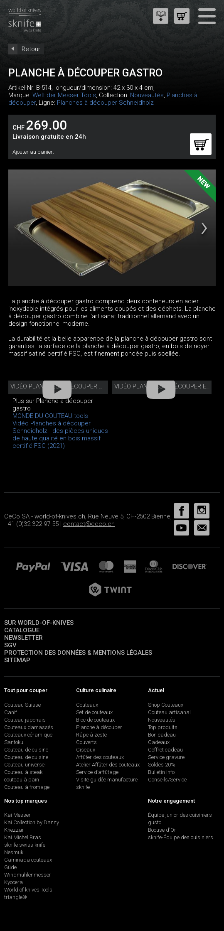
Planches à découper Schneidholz (105, 102)
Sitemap (17, 660)
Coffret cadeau (165, 750)
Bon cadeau (162, 735)
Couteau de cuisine (26, 750)
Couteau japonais (25, 720)
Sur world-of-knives (39, 622)
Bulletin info (161, 772)
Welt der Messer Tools (64, 95)
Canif (10, 712)
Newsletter (23, 637)
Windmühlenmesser (27, 875)
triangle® (15, 897)
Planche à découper (99, 727)
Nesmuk (13, 852)
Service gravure (166, 757)
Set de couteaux (94, 712)
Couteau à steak (23, 772)
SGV (10, 645)
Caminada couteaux (28, 860)
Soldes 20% (161, 765)
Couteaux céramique (28, 735)
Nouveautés (147, 95)
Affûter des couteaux (100, 757)
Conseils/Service (167, 779)
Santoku (13, 742)
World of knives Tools (28, 890)
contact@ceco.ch (89, 524)
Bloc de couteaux (95, 720)
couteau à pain (21, 779)
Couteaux (87, 705)
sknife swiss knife (24, 845)
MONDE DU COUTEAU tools (50, 416)
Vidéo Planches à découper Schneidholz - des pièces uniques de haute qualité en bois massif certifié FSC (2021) (60, 435)
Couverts (86, 742)
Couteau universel (25, 765)
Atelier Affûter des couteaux (108, 765)
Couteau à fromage (26, 787)
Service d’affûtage (97, 772)
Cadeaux (159, 742)
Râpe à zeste (91, 735)
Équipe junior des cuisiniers (180, 815)
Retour (31, 49)
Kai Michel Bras (22, 837)
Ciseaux (85, 750)
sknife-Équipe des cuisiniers (180, 837)
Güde (10, 867)
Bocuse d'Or (162, 830)
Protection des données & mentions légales (78, 652)
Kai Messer (17, 815)
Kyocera (13, 882)
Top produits (162, 727)
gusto (154, 822)
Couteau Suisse (22, 705)
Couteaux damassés (28, 727)
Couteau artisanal (169, 712)
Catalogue (21, 630)
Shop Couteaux (165, 705)
